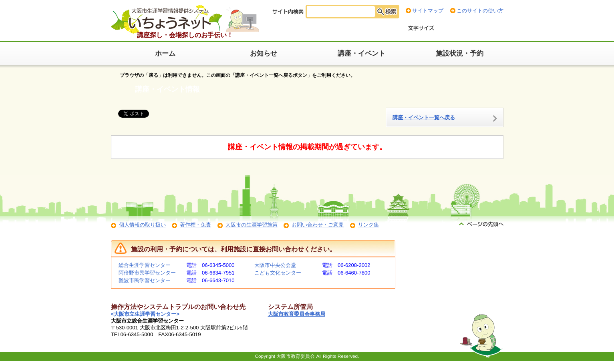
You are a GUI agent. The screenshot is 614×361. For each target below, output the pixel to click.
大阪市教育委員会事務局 (296, 314)
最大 (492, 28)
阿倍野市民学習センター (147, 273)
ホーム (165, 53)
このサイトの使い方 (480, 11)
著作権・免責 (195, 225)
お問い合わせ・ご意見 (318, 225)
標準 (448, 28)
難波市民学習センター (145, 280)
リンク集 (368, 225)
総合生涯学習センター (145, 265)
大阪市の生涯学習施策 (251, 225)
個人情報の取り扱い (142, 225)
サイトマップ (427, 11)
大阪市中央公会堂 (275, 265)
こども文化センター (277, 273)
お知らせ (263, 53)
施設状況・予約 (459, 53)
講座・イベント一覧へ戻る (424, 117)
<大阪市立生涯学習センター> (145, 314)
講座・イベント (361, 53)
